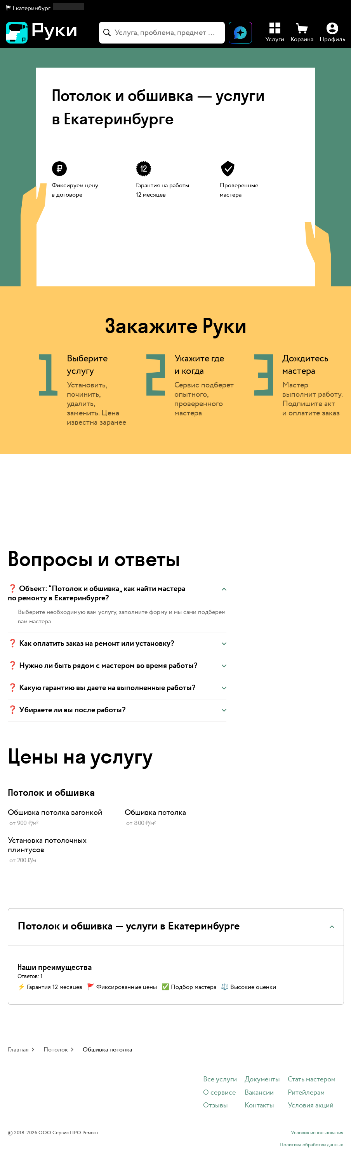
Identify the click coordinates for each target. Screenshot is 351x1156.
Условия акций (311, 1105)
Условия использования (317, 1133)
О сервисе (219, 1092)
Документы (262, 1079)
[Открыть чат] (240, 33)
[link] (58, 818)
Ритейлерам (306, 1092)
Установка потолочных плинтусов (47, 845)
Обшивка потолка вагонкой (55, 812)
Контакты (259, 1105)
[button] (45, 8)
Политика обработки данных (311, 1145)
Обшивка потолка (155, 812)
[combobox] (162, 33)
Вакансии (259, 1092)
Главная (18, 1049)
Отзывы (215, 1105)
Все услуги (220, 1079)
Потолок (55, 1049)
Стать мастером (311, 1079)
